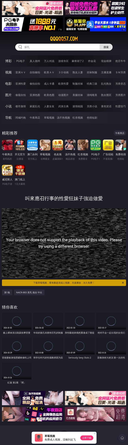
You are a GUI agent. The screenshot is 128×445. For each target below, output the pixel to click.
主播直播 (106, 72)
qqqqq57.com (64, 39)
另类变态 (120, 83)
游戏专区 (63, 61)
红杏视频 (78, 117)
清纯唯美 (92, 95)
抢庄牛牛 (120, 61)
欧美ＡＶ (49, 72)
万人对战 (49, 61)
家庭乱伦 (35, 106)
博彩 (8, 61)
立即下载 (86, 437)
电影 (8, 83)
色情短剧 (92, 117)
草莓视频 (49, 117)
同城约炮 (20, 117)
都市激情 (20, 106)
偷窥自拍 (20, 95)
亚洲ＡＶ (20, 72)
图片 (8, 95)
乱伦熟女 (106, 83)
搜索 (106, 47)
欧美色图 (49, 95)
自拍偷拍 (35, 72)
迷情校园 (78, 106)
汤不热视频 (63, 117)
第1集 (7, 292)
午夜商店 (35, 117)
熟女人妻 (78, 72)
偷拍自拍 (35, 83)
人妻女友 (49, 106)
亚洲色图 (35, 95)
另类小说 (92, 106)
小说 (8, 106)
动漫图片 (63, 95)
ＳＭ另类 (120, 72)
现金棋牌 (106, 61)
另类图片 (120, 95)
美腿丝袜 (78, 95)
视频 (8, 72)
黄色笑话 (106, 106)
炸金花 (92, 61)
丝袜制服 (92, 72)
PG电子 (20, 61)
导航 (8, 117)
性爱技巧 (120, 106)
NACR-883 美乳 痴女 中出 (29, 292)
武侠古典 (63, 106)
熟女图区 (106, 95)
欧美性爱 (63, 83)
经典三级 (92, 83)
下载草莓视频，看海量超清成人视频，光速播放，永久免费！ (78, 283)
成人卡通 (49, 83)
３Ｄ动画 (63, 72)
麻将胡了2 (78, 61)
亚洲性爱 (20, 83)
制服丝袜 (78, 83)
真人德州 (35, 61)
